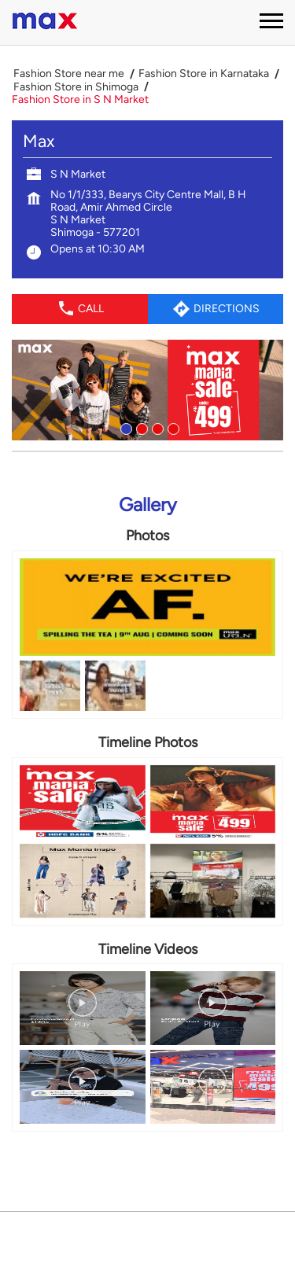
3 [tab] (156, 427)
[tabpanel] (147, 390)
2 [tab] (140, 427)
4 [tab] (171, 427)
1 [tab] (124, 427)
